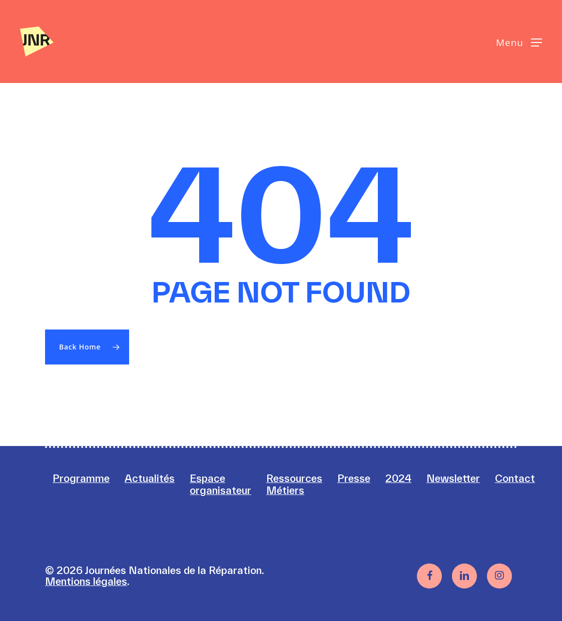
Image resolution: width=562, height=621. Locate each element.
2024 (398, 478)
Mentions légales (86, 581)
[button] (519, 41)
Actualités (150, 478)
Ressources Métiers (294, 484)
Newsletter (453, 478)
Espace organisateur (220, 484)
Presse (353, 478)
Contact (515, 478)
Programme (81, 478)
